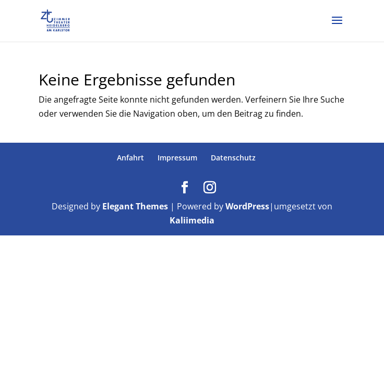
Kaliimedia (192, 220)
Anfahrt (130, 157)
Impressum (177, 157)
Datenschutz (233, 157)
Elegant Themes (135, 206)
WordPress (247, 206)
